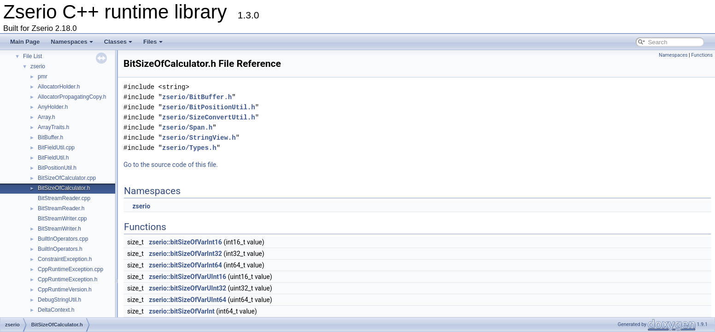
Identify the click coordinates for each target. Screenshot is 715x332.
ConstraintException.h (65, 259)
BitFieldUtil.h (53, 157)
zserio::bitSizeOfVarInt (182, 311)
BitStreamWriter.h (59, 228)
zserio (37, 66)
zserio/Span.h (187, 127)
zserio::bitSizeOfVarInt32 (185, 253)
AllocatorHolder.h (59, 86)
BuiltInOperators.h (60, 249)
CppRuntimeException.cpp (70, 269)
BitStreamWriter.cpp (62, 218)
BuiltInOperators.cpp (63, 239)
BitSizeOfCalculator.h (64, 188)
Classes (118, 41)
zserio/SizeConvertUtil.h (208, 117)
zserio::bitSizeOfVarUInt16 (187, 276)
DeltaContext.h (56, 310)
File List (32, 56)
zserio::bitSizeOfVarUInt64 (187, 299)
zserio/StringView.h (199, 137)
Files (153, 41)
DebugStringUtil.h (59, 299)
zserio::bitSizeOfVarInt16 (185, 242)
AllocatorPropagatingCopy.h (72, 97)
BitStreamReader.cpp (64, 198)
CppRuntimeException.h (67, 279)
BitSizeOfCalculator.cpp (67, 178)
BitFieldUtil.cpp (56, 147)
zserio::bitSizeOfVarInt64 (185, 265)
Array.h (46, 117)
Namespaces (72, 41)
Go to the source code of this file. (170, 164)
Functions (702, 55)
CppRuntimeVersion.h (65, 289)
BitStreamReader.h (61, 208)
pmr (42, 76)
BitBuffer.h (50, 137)
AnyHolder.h (53, 107)
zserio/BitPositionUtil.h (208, 107)
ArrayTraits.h (53, 127)
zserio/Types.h (189, 147)
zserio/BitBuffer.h (197, 97)
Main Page (25, 41)
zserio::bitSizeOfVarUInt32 (187, 288)
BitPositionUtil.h (57, 168)
